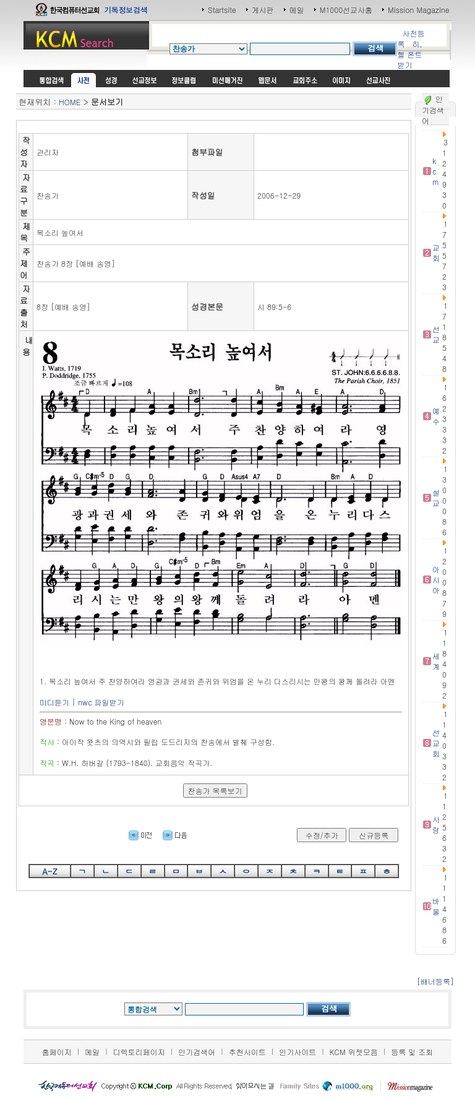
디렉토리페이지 (139, 1051)
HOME (69, 102)
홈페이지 (57, 1051)
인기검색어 (196, 1051)
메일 (296, 9)
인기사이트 (297, 1051)
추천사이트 (247, 1051)
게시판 (263, 9)
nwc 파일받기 (101, 702)
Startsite (222, 9)
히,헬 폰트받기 (409, 54)
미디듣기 (54, 702)
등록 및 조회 (412, 1051)
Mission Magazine (419, 9)
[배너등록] (435, 981)
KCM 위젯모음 (354, 1051)
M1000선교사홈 (346, 9)
